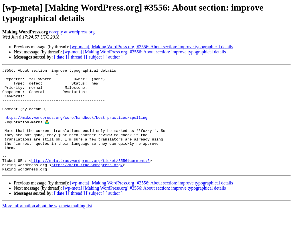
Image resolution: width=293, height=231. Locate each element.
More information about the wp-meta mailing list (47, 226)
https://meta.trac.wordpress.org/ (87, 184)
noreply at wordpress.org (71, 31)
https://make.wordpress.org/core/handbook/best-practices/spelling (76, 127)
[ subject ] (95, 57)
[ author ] (114, 57)
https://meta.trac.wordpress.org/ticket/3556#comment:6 (90, 179)
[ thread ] (76, 57)
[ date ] (60, 57)
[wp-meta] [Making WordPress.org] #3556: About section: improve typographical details (151, 46)
